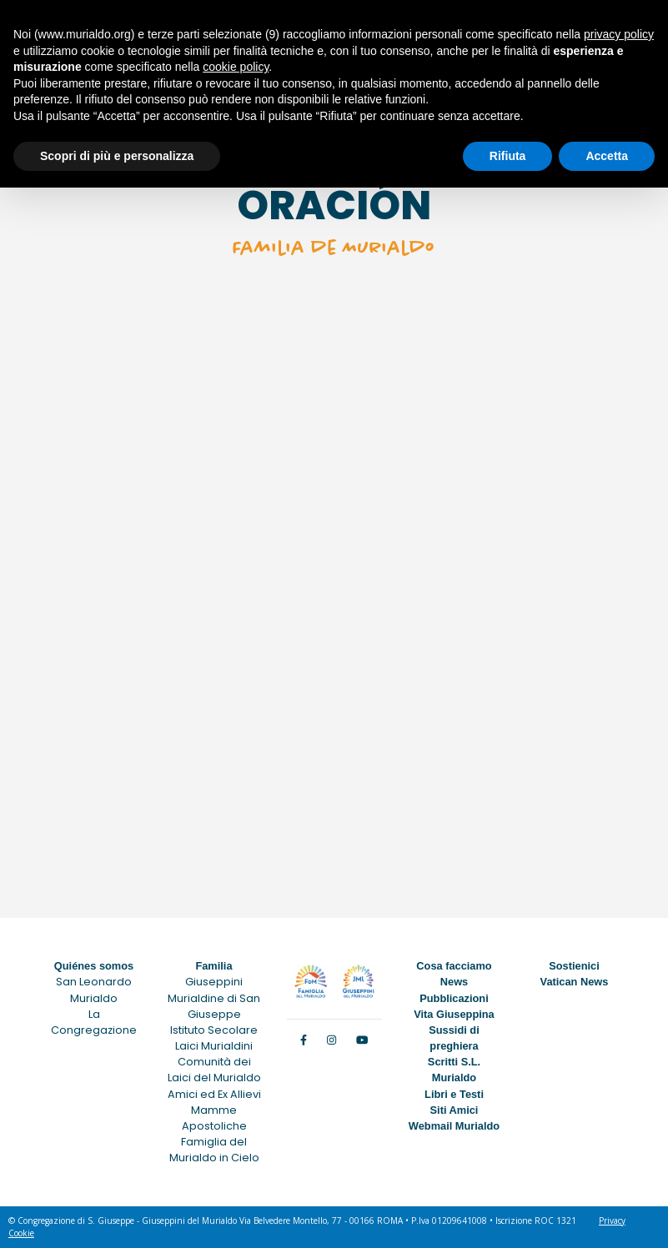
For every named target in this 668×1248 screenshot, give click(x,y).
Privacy (612, 1220)
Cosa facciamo (453, 966)
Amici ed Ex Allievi (214, 1094)
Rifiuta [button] (508, 156)
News (454, 981)
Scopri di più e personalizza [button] (116, 156)
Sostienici (574, 966)
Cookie (21, 1233)
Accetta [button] (606, 156)
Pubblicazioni (453, 998)
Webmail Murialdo (454, 1126)
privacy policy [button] (619, 34)
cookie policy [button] (236, 66)
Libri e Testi (454, 1094)
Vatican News (574, 981)
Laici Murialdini (214, 1046)
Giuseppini (214, 982)
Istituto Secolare (214, 1030)
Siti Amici (454, 1110)
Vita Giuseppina (454, 1014)
